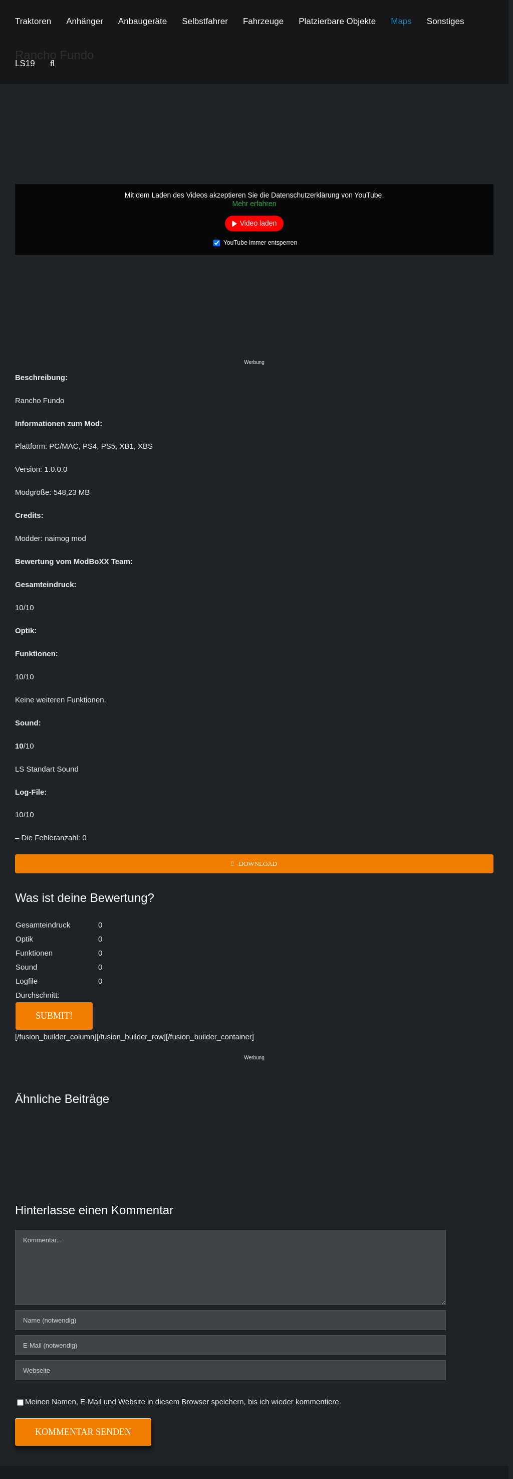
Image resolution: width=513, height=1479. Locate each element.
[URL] (230, 1370)
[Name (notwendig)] (230, 1320)
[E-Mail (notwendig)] (230, 1345)
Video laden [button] (258, 223)
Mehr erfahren (254, 204)
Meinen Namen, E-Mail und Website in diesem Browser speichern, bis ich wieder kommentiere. (183, 1401)
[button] (52, 63)
